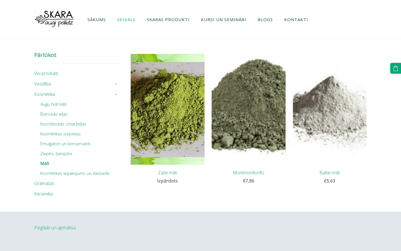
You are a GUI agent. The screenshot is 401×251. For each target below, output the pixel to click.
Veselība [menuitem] (42, 84)
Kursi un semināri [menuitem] (223, 19)
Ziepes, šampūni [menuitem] (56, 153)
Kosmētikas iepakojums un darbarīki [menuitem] (74, 173)
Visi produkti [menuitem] (46, 73)
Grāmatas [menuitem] (44, 183)
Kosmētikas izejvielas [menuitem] (60, 133)
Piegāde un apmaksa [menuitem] (55, 227)
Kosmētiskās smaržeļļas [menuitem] (63, 124)
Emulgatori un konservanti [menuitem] (65, 143)
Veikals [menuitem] (126, 19)
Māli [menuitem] (44, 163)
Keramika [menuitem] (43, 194)
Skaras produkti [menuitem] (168, 19)
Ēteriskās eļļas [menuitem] (54, 114)
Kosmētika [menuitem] (44, 94)
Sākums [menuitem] (96, 19)
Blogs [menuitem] (265, 19)
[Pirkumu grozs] (395, 68)
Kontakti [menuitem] (296, 19)
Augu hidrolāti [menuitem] (53, 104)
